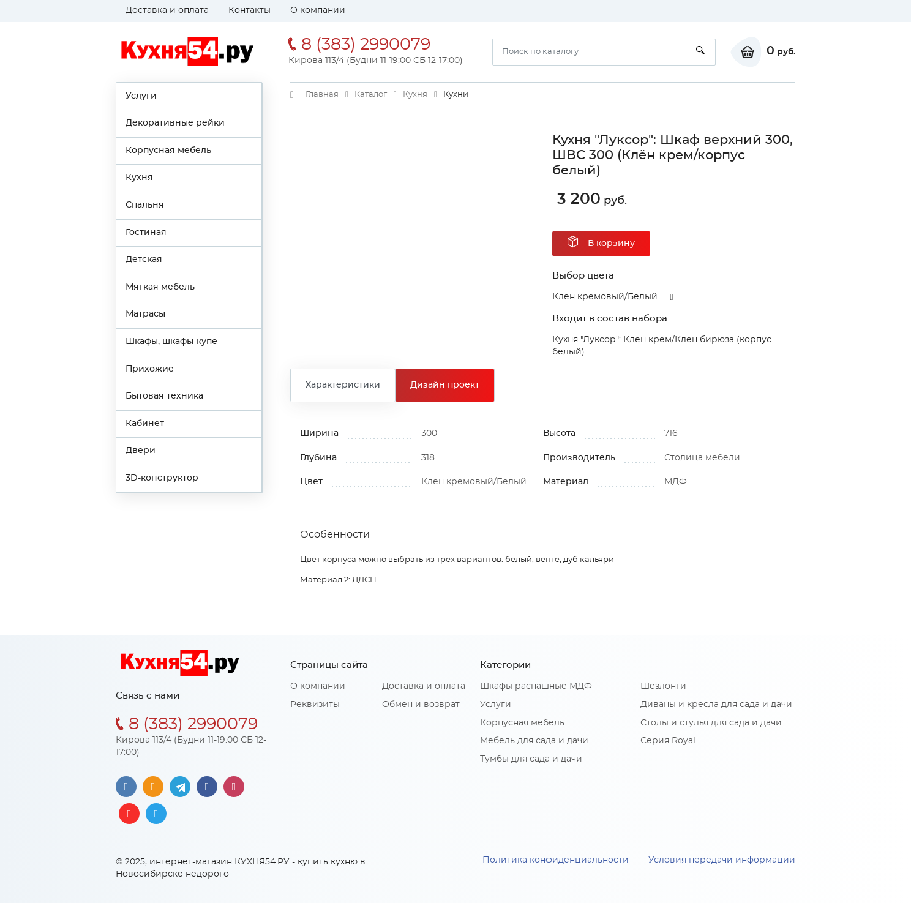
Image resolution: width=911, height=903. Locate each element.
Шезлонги (663, 686)
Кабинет (145, 423)
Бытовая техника (164, 396)
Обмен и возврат (421, 704)
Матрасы (145, 314)
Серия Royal (667, 740)
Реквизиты (315, 704)
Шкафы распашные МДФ (536, 686)
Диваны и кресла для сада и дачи (716, 704)
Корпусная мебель (168, 150)
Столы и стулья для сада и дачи (711, 723)
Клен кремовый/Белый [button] (605, 297)
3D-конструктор (162, 478)
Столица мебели (702, 458)
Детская (144, 259)
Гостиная (146, 232)
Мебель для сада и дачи (534, 740)
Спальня (145, 205)
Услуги (141, 96)
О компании (317, 10)
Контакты (249, 10)
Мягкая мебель (160, 287)
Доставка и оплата (167, 10)
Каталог (370, 95)
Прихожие (150, 369)
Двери (141, 450)
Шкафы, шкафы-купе (171, 341)
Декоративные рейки (175, 123)
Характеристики (343, 385)
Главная (322, 95)
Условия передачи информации (721, 860)
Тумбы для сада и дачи (531, 759)
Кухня (139, 177)
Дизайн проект (444, 385)
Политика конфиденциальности (555, 860)
